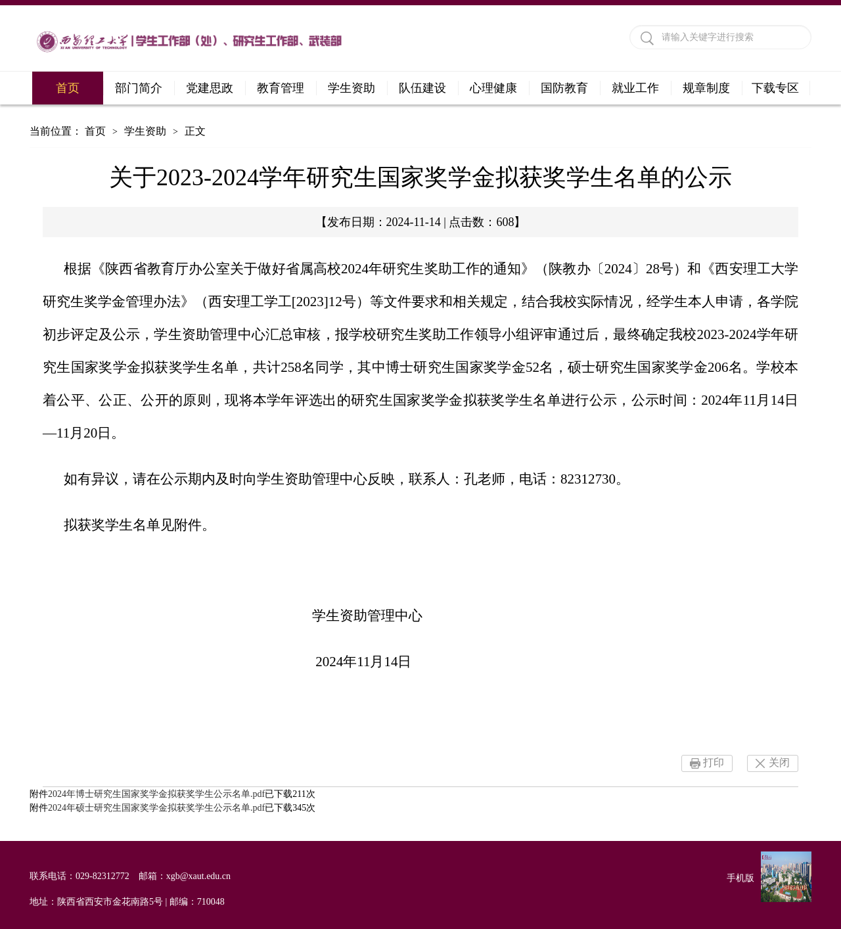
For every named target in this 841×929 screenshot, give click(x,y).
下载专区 (775, 88)
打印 (713, 762)
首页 (68, 88)
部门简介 (138, 88)
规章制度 (706, 88)
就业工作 (635, 88)
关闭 (779, 762)
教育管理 (280, 88)
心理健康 (493, 88)
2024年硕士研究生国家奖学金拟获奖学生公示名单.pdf (156, 808)
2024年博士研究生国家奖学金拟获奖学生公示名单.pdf (156, 794)
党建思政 (209, 88)
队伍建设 (422, 88)
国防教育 (564, 88)
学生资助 (351, 88)
